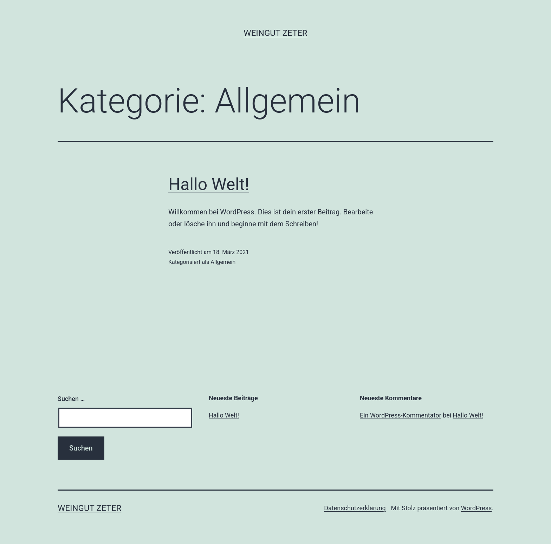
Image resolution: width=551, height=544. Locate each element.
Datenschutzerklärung (354, 508)
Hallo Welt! (208, 184)
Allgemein (222, 262)
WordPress (476, 508)
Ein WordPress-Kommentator (400, 415)
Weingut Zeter (275, 33)
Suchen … (71, 398)
